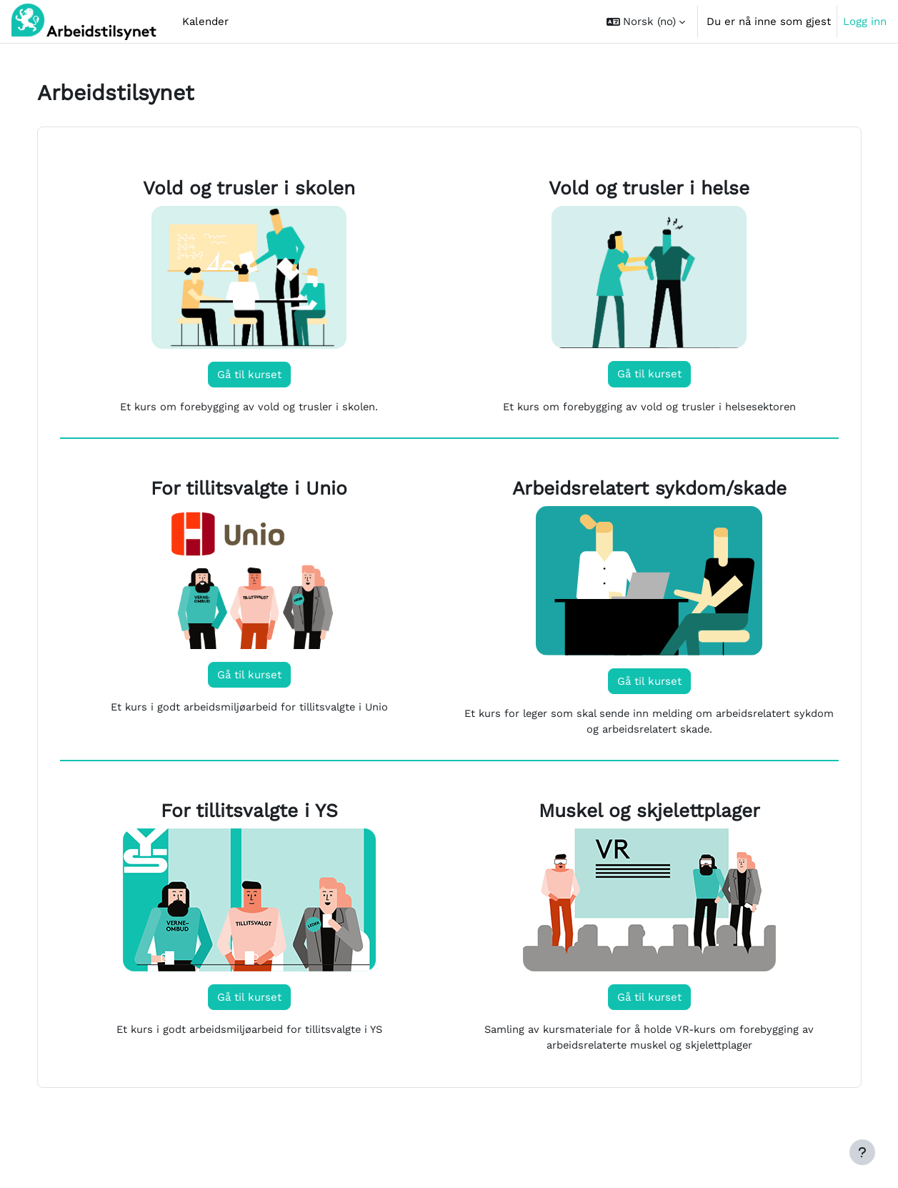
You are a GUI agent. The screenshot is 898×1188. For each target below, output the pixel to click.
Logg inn (865, 21)
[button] (645, 21)
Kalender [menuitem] (205, 21)
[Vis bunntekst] (862, 1152)
